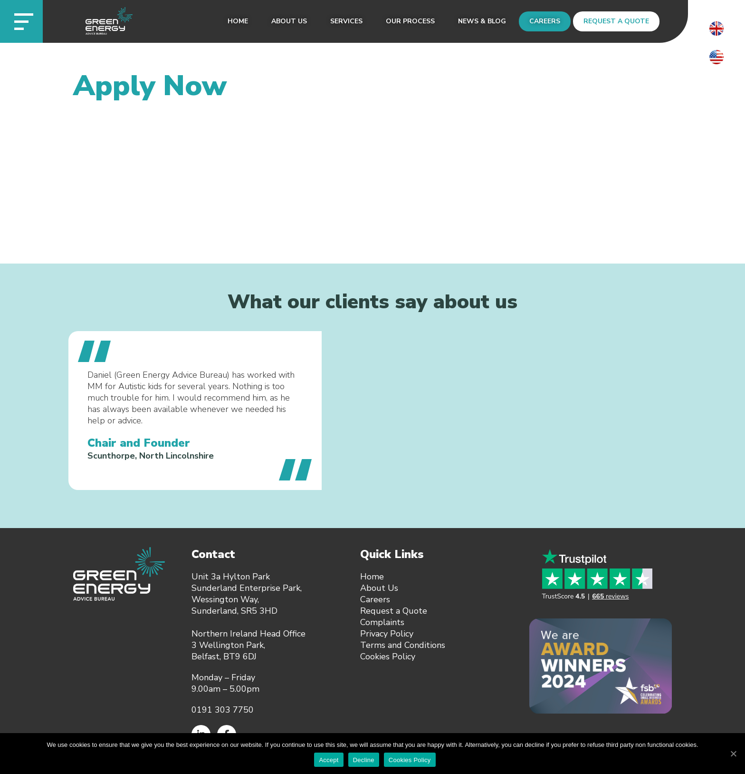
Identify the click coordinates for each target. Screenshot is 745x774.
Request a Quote (616, 21)
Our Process (410, 21)
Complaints (382, 622)
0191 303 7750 (222, 709)
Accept (328, 760)
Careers (544, 21)
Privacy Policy (386, 633)
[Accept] (733, 753)
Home (238, 21)
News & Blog (482, 21)
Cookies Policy (387, 656)
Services (346, 21)
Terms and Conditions (402, 645)
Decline (363, 760)
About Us (289, 21)
